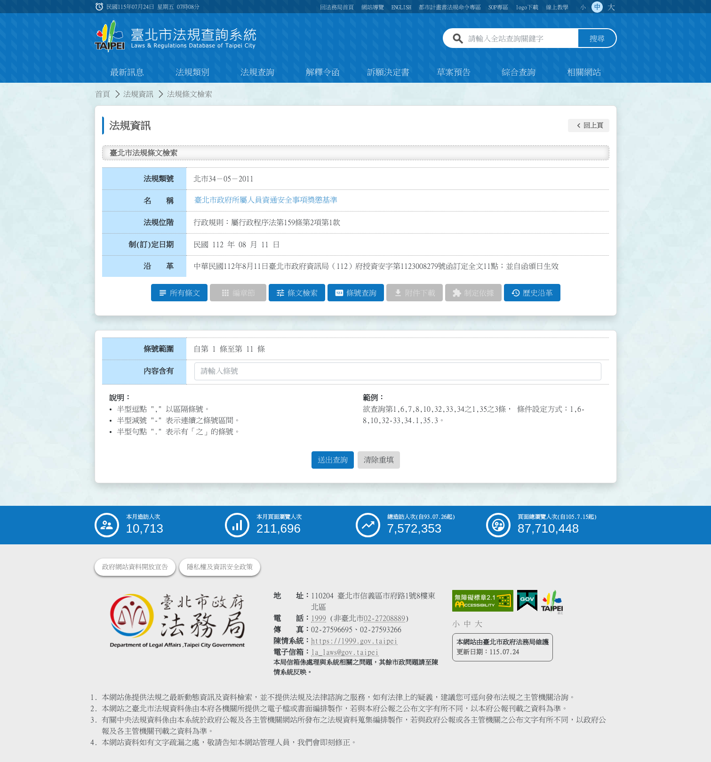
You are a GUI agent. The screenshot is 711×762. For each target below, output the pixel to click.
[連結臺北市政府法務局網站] (177, 620)
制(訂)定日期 (151, 244)
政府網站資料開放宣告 (135, 567)
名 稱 (159, 200)
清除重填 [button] (379, 460)
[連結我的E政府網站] (527, 601)
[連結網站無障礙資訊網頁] (482, 601)
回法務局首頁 (337, 7)
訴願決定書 (388, 72)
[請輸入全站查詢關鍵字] (521, 39)
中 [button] (597, 7)
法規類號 (159, 178)
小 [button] (583, 7)
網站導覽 (372, 7)
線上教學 (557, 7)
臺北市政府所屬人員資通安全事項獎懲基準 (265, 200)
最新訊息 (127, 72)
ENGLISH (401, 7)
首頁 (102, 94)
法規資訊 (138, 94)
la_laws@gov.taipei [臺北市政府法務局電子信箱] (345, 652)
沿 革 (159, 266)
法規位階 (159, 222)
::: (5, 88)
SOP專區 (498, 7)
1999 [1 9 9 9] (318, 618)
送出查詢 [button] (333, 460)
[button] (588, 125)
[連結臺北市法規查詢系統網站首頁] (176, 36)
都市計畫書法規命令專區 (450, 7)
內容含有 (159, 371)
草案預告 (454, 72)
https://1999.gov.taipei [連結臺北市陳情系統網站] (354, 640)
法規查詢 (257, 72)
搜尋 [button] (597, 39)
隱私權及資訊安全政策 (220, 567)
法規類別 (192, 72)
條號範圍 (159, 349)
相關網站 (584, 72)
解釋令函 (323, 72)
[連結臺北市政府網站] (552, 602)
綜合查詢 (518, 72)
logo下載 (527, 7)
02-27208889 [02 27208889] (384, 618)
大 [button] (611, 7)
